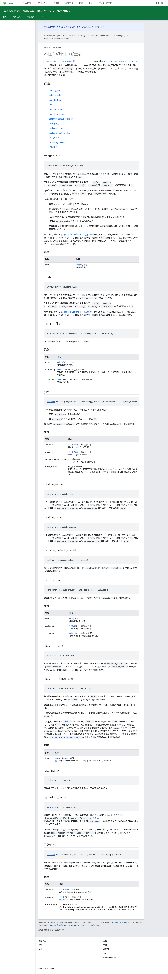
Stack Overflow (109, 958)
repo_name (54, 137)
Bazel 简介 (27, 3)
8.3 (128, 61)
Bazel (46, 48)
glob (51, 104)
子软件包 (53, 147)
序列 (59, 370)
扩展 (53, 48)
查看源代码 (69, 61)
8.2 (133, 61)
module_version (56, 114)
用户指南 (55, 3)
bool (60, 904)
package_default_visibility (61, 119)
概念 (5, 17)
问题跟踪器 (107, 949)
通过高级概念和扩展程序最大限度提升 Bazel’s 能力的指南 (36, 11)
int (69, 459)
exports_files (55, 100)
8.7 (112, 61)
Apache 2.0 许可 (120, 923)
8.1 (137, 61)
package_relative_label (59, 133)
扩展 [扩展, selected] (81, 3)
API (59, 48)
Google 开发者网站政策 (56, 925)
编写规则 (16, 17)
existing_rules (55, 95)
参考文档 (69, 3)
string (50, 494)
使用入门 (41, 3)
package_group (56, 123)
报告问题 (51, 61)
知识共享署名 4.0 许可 (79, 923)
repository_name (57, 142)
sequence (51, 401)
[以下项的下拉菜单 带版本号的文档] (115, 3)
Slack (105, 953)
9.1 (103, 61)
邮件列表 (76, 27)
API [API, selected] (41, 17)
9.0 (107, 61)
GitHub (159, 3)
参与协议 (89, 27)
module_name (55, 109)
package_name (56, 128)
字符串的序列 (62, 362)
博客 (40, 945)
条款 (40, 968)
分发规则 (30, 17)
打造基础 (47, 27)
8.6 (116, 61)
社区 (91, 3)
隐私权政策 (49, 968)
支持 (105, 945)
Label (49, 688)
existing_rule (55, 90)
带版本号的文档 (105, 3)
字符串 (79, 265)
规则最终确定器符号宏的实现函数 (76, 234)
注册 (101, 27)
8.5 (120, 61)
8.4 (124, 61)
